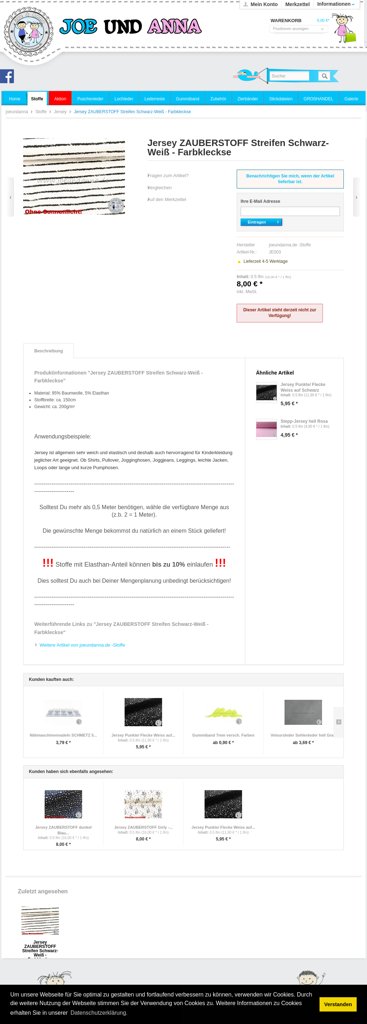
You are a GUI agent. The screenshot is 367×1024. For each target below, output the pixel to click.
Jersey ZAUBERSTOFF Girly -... (143, 827)
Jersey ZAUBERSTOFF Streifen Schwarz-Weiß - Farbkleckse (40, 944)
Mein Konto (264, 4)
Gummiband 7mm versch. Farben (223, 735)
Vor (356, 197)
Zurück (10, 197)
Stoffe (41, 111)
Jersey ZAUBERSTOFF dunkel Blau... (63, 830)
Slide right (338, 722)
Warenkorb (343, 30)
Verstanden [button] (338, 1004)
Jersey (61, 111)
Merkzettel (297, 4)
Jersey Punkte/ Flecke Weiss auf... (143, 735)
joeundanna (29, 32)
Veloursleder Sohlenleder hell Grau (303, 735)
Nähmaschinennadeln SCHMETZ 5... (63, 735)
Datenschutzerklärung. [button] (98, 1013)
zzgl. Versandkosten (277, 291)
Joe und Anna (9, 78)
